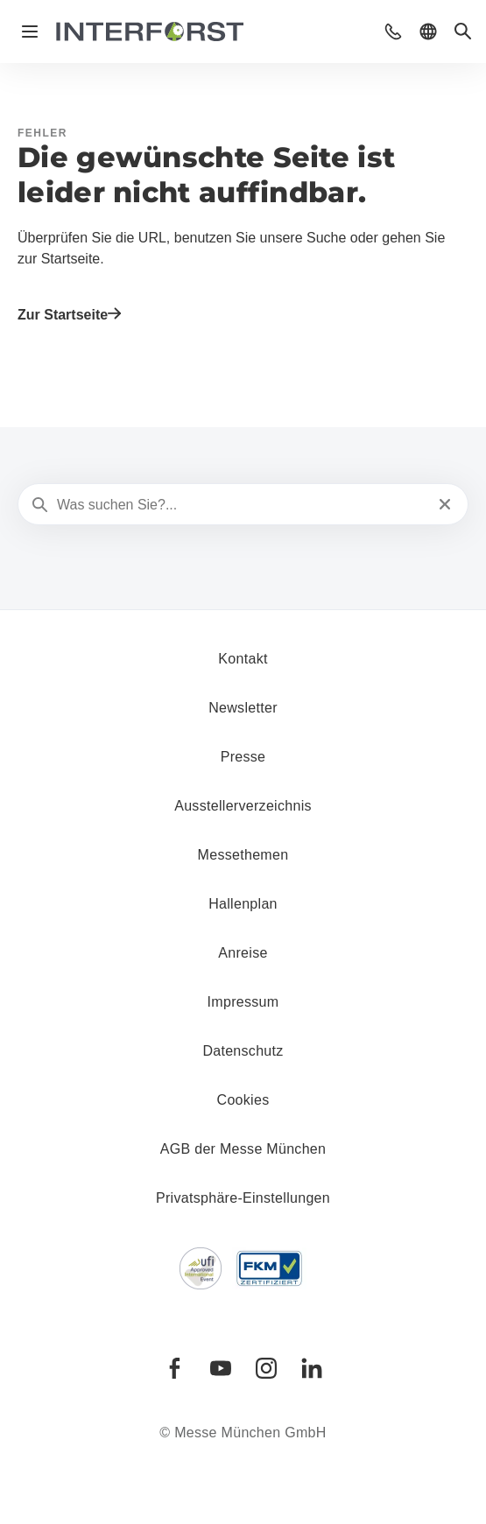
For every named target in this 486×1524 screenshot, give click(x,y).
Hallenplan (243, 903)
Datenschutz (242, 1050)
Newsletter (243, 707)
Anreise (242, 952)
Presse (243, 756)
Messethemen (243, 854)
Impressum (243, 1001)
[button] (393, 31)
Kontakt (242, 658)
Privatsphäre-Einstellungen (243, 1197)
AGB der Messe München (243, 1148)
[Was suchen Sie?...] (241, 505)
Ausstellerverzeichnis (243, 805)
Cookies (243, 1099)
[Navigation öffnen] (30, 31)
